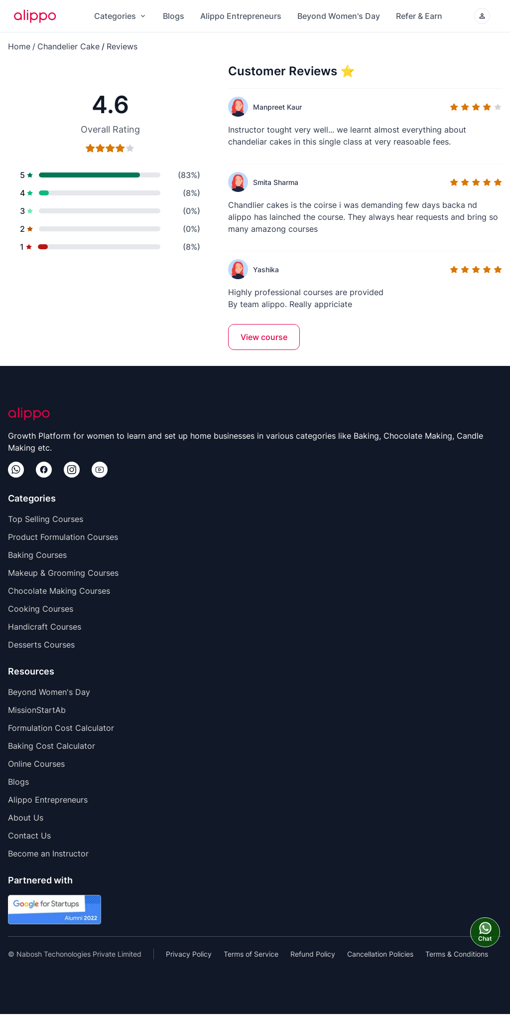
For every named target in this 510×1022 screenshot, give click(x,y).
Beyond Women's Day (338, 16)
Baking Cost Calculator (51, 746)
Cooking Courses (40, 609)
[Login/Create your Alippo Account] (482, 16)
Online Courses (36, 764)
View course (264, 337)
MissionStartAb (37, 710)
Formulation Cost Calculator (61, 728)
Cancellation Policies (380, 954)
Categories (120, 16)
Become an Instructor (48, 853)
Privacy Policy (189, 954)
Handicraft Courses (44, 627)
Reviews (122, 46)
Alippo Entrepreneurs (240, 16)
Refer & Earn (419, 16)
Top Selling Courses (45, 519)
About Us (25, 818)
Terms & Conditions (456, 954)
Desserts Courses (41, 645)
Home (19, 46)
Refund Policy (312, 954)
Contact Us (29, 836)
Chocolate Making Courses (59, 591)
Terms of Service (251, 954)
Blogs (173, 16)
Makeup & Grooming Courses (63, 573)
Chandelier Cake (68, 46)
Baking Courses (37, 555)
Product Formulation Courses (63, 537)
